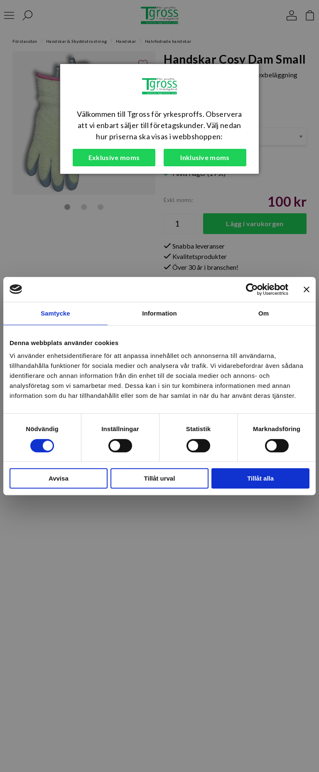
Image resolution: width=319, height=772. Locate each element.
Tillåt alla (260, 478)
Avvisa (59, 478)
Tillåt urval (159, 478)
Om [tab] (263, 313)
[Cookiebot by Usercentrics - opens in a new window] (252, 289)
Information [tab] (159, 313)
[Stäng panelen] (306, 289)
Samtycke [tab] (55, 313)
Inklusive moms (204, 157)
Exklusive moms (114, 157)
